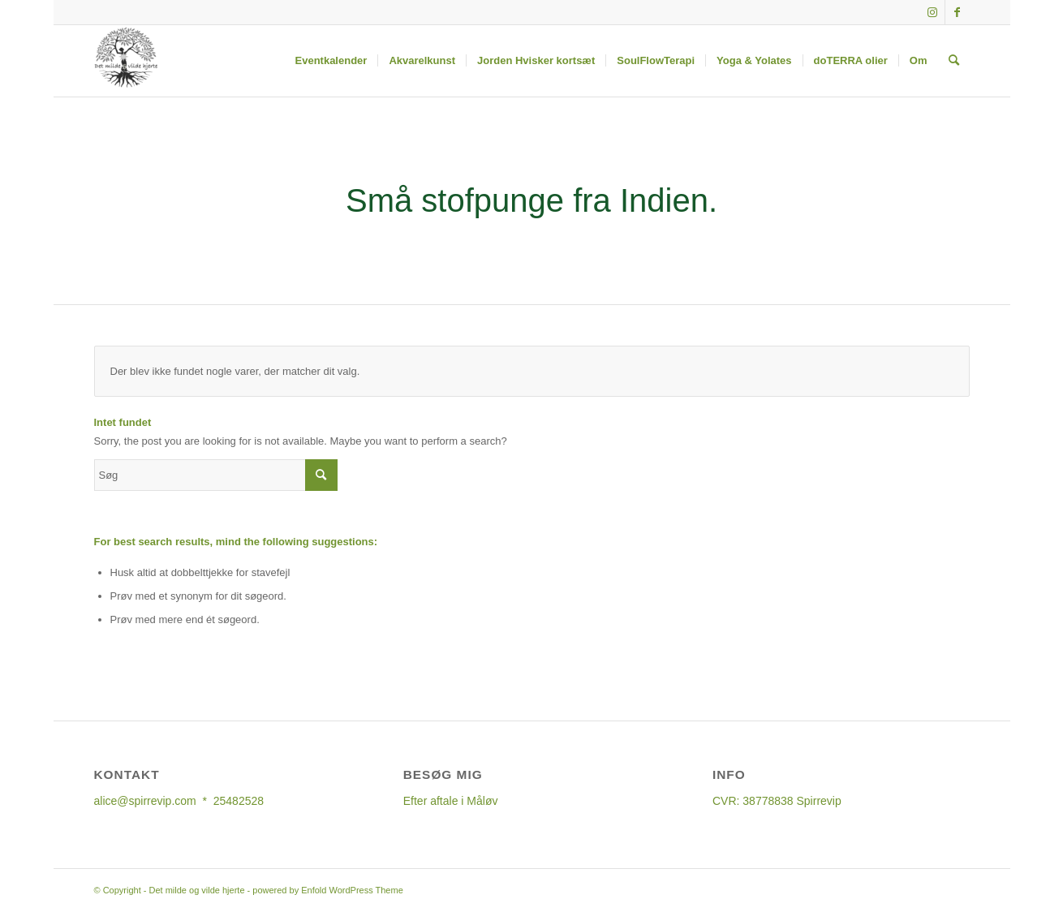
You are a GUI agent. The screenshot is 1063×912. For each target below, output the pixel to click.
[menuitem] (331, 61)
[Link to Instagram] (933, 12)
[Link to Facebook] (957, 12)
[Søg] (954, 61)
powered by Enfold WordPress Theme (327, 890)
